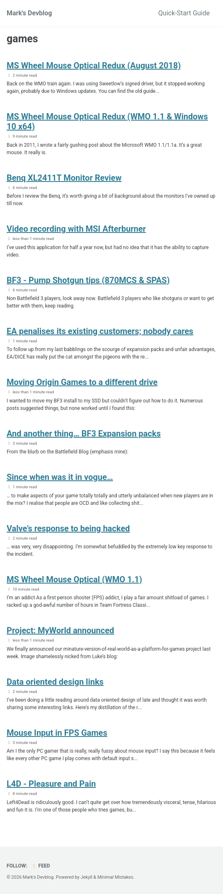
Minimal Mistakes (115, 877)
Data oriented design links (55, 682)
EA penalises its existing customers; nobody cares (100, 331)
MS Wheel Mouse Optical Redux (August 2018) (94, 65)
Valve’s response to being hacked (68, 528)
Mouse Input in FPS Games (57, 733)
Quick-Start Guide (184, 13)
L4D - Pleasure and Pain (51, 784)
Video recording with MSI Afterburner (76, 229)
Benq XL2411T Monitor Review (64, 178)
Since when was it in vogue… (60, 477)
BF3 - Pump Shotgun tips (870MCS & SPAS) (88, 280)
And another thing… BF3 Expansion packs (84, 434)
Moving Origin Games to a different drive (82, 382)
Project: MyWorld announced (60, 630)
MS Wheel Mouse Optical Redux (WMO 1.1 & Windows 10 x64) (107, 121)
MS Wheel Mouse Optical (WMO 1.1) (74, 579)
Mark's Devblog (29, 13)
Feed (40, 866)
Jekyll (86, 877)
